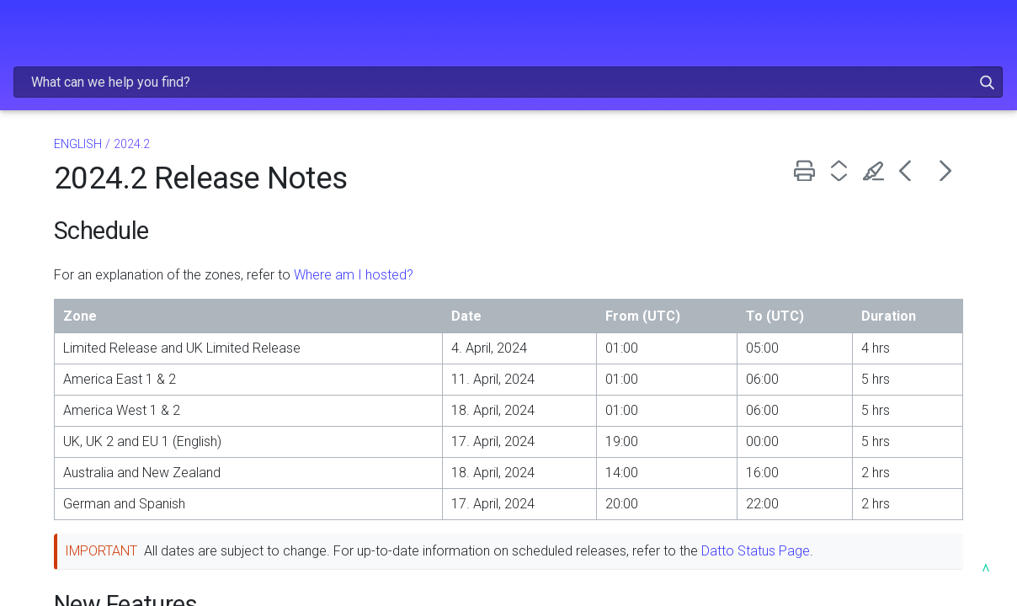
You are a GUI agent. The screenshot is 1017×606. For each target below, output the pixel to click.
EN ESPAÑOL (108, 460)
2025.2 (44, 240)
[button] (944, 36)
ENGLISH (108, 107)
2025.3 (44, 214)
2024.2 (44, 342)
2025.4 (44, 189)
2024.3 (44, 317)
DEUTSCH (108, 425)
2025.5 (44, 163)
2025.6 (44, 138)
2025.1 (44, 266)
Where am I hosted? (557, 238)
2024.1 (44, 368)
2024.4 (44, 291)
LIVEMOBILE (114, 394)
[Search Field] (710, 36)
